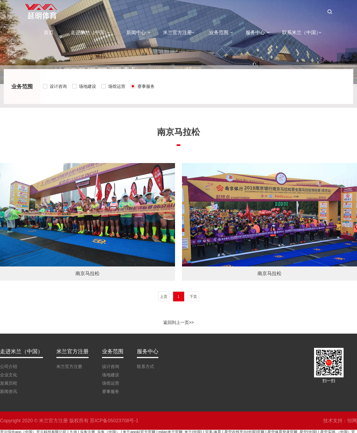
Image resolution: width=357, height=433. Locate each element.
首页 (48, 32)
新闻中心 (136, 32)
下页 (193, 296)
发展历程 (8, 383)
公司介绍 (8, 366)
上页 (163, 296)
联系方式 (145, 366)
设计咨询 (58, 86)
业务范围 (218, 32)
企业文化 (8, 375)
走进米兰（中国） (90, 32)
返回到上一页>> (178, 322)
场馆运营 (116, 86)
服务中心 (255, 32)
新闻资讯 (8, 391)
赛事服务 (146, 86)
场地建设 (87, 86)
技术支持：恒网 (340, 420)
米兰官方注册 (177, 32)
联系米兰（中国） (301, 32)
